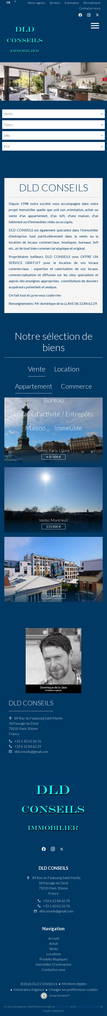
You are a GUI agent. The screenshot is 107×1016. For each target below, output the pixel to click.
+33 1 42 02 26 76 (27, 741)
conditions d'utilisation (88, 1006)
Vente (36, 369)
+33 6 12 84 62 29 (27, 746)
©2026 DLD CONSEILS (38, 984)
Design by (59, 995)
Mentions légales (74, 983)
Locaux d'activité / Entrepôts (53, 414)
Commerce (76, 386)
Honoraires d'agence (28, 989)
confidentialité (62, 1006)
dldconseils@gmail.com (31, 751)
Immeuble (68, 428)
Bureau (53, 400)
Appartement (33, 386)
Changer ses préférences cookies (73, 989)
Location (66, 369)
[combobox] (53, 113)
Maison (35, 428)
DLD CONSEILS (31, 703)
